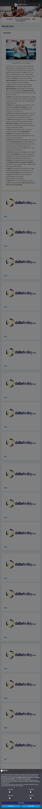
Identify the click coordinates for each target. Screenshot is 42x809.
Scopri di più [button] (21, 802)
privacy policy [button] (4, 776)
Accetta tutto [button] (31, 806)
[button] (40, 771)
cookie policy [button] (28, 778)
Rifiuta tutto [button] (11, 806)
